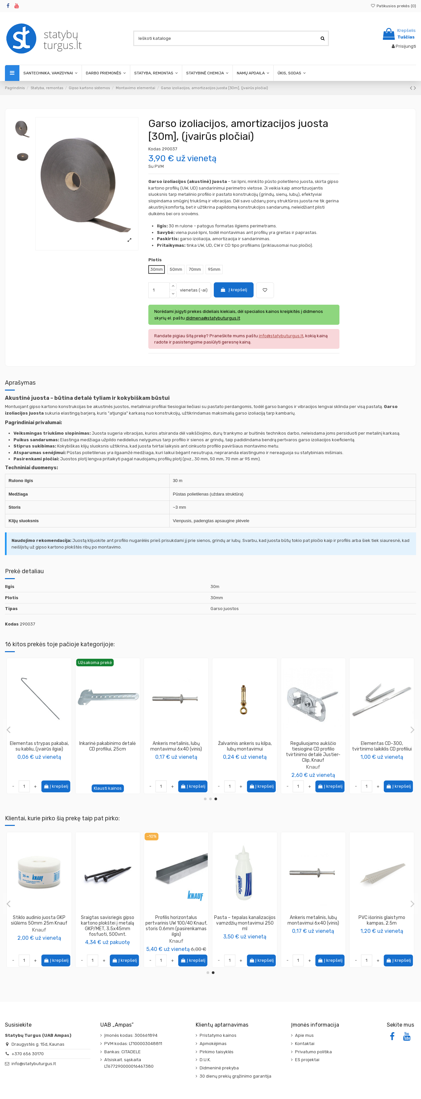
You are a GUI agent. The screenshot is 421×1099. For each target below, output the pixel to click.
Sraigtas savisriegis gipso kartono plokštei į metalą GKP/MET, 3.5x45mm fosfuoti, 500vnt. (382, 926)
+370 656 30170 (28, 1053)
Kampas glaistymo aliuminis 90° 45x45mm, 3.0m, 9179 (39, 920)
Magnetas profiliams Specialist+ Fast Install (176, 746)
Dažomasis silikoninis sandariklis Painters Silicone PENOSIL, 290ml (107, 923)
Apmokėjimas (213, 1043)
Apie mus (304, 1035)
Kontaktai (304, 1043)
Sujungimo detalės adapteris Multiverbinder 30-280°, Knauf (313, 749)
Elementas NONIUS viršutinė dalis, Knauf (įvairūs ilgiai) (39, 746)
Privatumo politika (313, 1051)
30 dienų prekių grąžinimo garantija (235, 1076)
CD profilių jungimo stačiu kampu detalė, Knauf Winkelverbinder (382, 749)
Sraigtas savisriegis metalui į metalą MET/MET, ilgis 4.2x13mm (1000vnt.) (176, 923)
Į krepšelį (233, 289)
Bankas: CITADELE (122, 1051)
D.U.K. (205, 1059)
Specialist (176, 756)
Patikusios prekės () (393, 6)
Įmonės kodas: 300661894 (131, 1035)
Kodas (154, 148)
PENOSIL (107, 935)
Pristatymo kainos (218, 1035)
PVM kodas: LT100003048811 (133, 1043)
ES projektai (307, 1059)
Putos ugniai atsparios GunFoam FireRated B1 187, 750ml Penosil (245, 923)
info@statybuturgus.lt (34, 1063)
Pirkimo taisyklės (217, 1051)
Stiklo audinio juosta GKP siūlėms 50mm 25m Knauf (313, 920)
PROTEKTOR (39, 930)
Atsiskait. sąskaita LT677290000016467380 (129, 1063)
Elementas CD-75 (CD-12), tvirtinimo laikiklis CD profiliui (107, 746)
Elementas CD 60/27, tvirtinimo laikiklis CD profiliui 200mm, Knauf (245, 749)
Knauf (39, 756)
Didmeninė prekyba (219, 1067)
